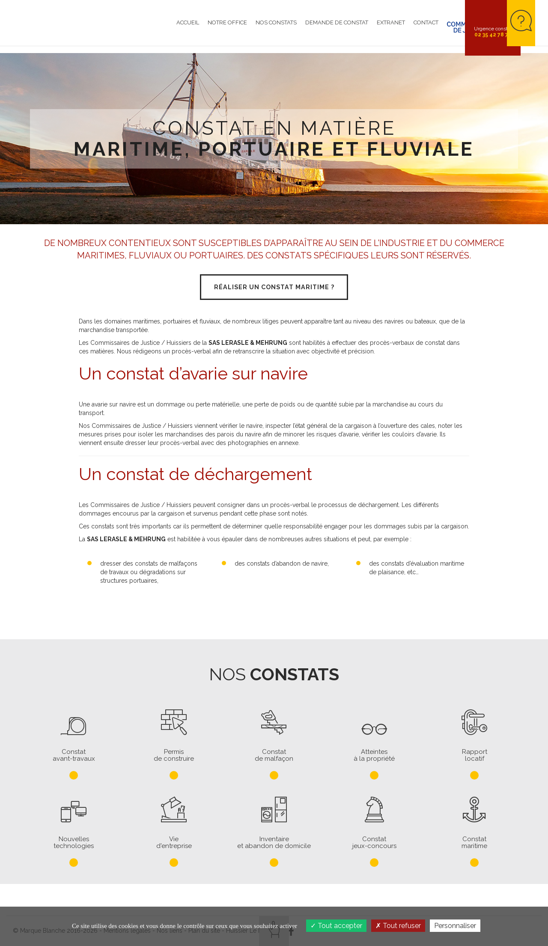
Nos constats (242, 27)
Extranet (357, 27)
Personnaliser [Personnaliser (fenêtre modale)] (455, 926)
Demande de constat (303, 27)
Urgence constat (493, 32)
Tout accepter (336, 926)
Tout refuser (398, 926)
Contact (392, 27)
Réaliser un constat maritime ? (274, 288)
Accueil (154, 27)
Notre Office (194, 27)
